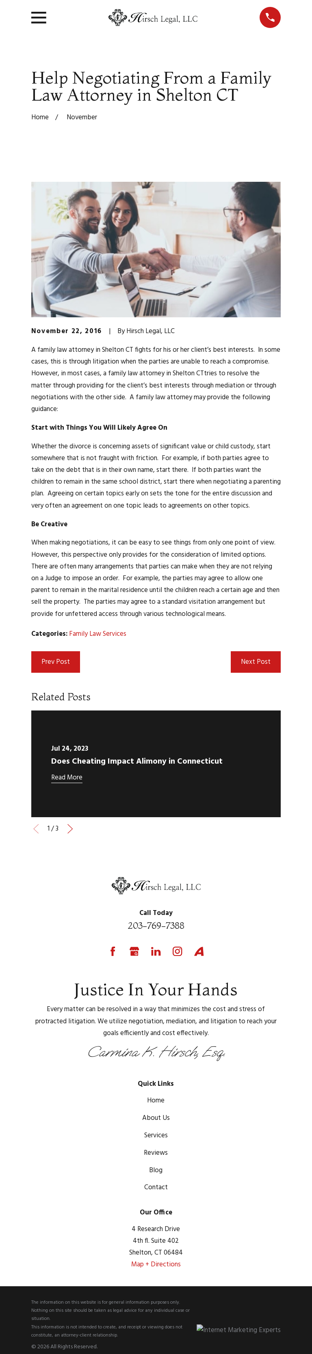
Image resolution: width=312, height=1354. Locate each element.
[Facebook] (112, 951)
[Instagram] (177, 951)
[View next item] (70, 828)
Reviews (156, 1152)
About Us (156, 1118)
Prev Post (55, 662)
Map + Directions (156, 1264)
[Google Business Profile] (134, 951)
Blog (155, 1170)
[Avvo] (199, 951)
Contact (156, 1187)
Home (156, 1100)
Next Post (256, 662)
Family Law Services (97, 634)
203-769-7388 (156, 925)
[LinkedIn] (155, 951)
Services (156, 1135)
